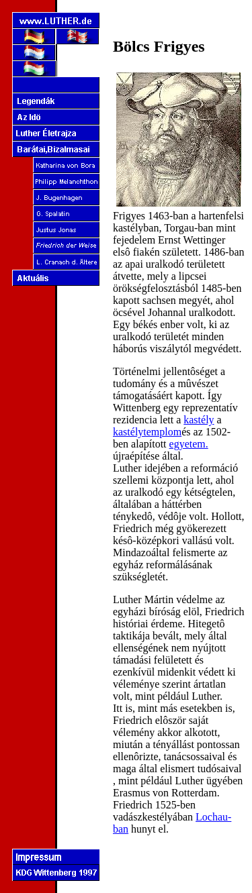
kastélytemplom (147, 431)
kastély (198, 419)
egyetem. (188, 444)
